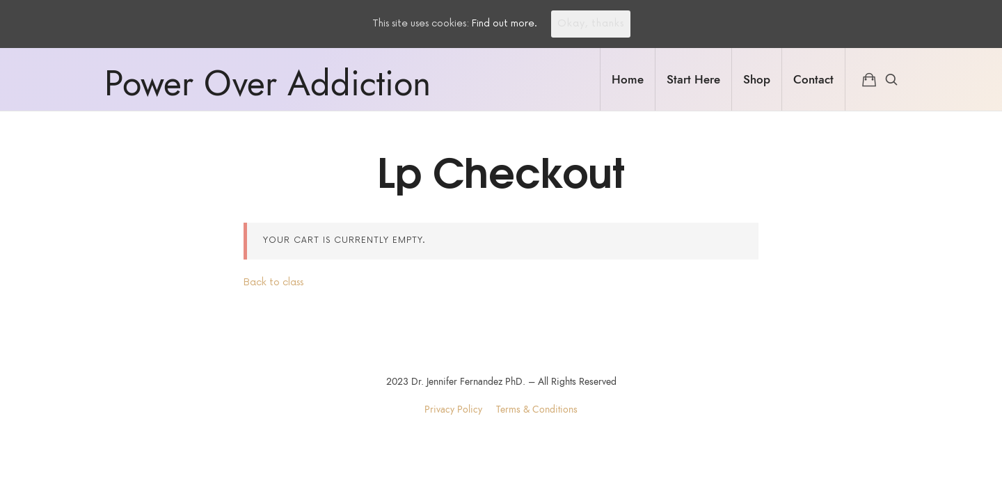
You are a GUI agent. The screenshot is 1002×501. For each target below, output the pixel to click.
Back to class (273, 282)
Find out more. (504, 23)
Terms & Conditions (537, 409)
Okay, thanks (590, 23)
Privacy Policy (453, 409)
